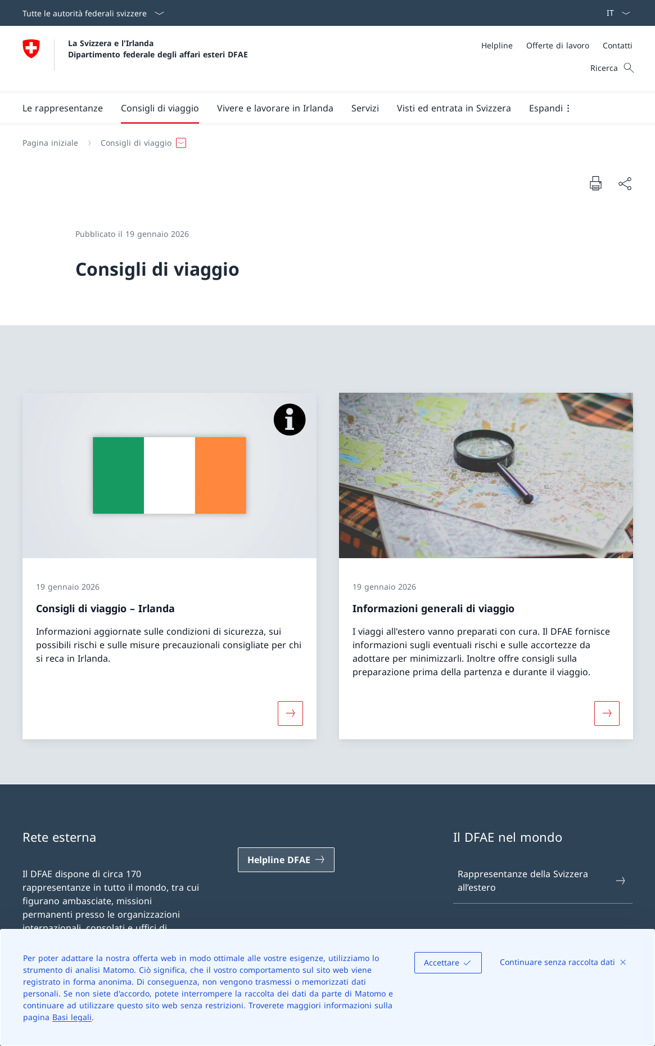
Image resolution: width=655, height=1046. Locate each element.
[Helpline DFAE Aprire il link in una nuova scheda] (286, 859)
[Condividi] (624, 183)
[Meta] (557, 45)
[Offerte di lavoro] (558, 45)
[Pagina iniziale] (50, 143)
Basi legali (72, 1017)
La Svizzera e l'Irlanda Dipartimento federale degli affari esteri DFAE (158, 48)
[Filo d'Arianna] (323, 143)
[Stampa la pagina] (595, 182)
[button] (62, 108)
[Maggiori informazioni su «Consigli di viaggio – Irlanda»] (290, 713)
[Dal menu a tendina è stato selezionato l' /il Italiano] (615, 13)
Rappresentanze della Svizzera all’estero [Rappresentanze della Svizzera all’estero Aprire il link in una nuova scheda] (542, 881)
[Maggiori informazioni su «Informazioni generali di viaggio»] (606, 713)
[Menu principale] (318, 108)
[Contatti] (617, 45)
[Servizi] (365, 108)
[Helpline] (497, 45)
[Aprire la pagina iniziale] (135, 58)
